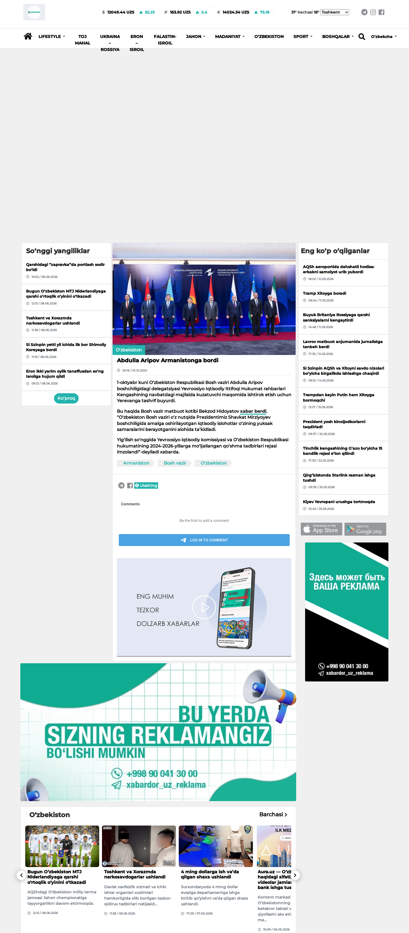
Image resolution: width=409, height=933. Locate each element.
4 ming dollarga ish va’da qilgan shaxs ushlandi (210, 874)
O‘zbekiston (269, 36)
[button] (52, 36)
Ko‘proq (66, 398)
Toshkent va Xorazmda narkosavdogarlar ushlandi (134, 874)
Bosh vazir (175, 463)
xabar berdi (253, 411)
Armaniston (136, 463)
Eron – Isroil (137, 43)
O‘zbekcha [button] (382, 36)
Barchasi (273, 814)
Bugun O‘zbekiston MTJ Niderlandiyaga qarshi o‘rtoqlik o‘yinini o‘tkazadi (56, 877)
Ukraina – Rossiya (110, 43)
